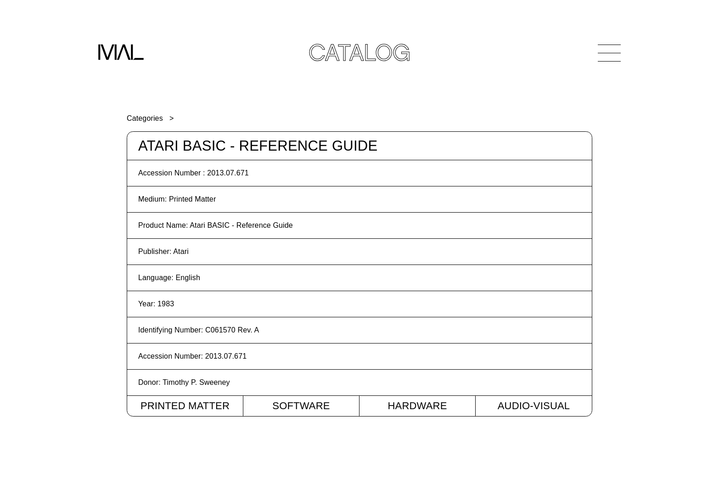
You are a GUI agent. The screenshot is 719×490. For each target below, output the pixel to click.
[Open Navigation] (609, 53)
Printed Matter (185, 405)
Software (301, 405)
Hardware (417, 405)
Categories (145, 118)
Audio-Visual (534, 405)
